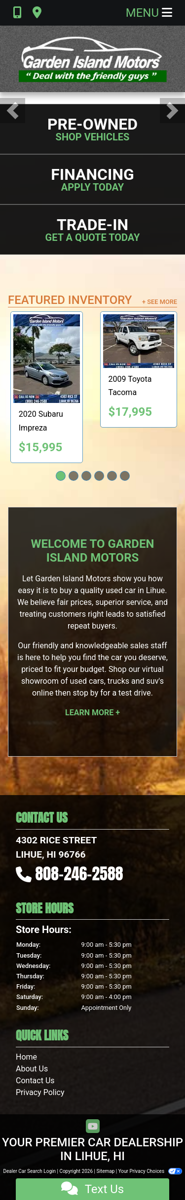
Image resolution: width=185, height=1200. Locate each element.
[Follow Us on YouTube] (93, 1126)
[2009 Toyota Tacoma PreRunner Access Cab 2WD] (139, 341)
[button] (12, 110)
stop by (85, 693)
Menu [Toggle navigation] (149, 13)
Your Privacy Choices (150, 1171)
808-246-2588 (79, 874)
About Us (32, 1068)
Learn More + (92, 712)
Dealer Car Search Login (29, 1171)
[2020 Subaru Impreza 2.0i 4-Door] (46, 358)
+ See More (159, 301)
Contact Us (35, 1080)
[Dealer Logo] (93, 58)
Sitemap (105, 1171)
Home (26, 1057)
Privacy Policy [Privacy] (40, 1092)
